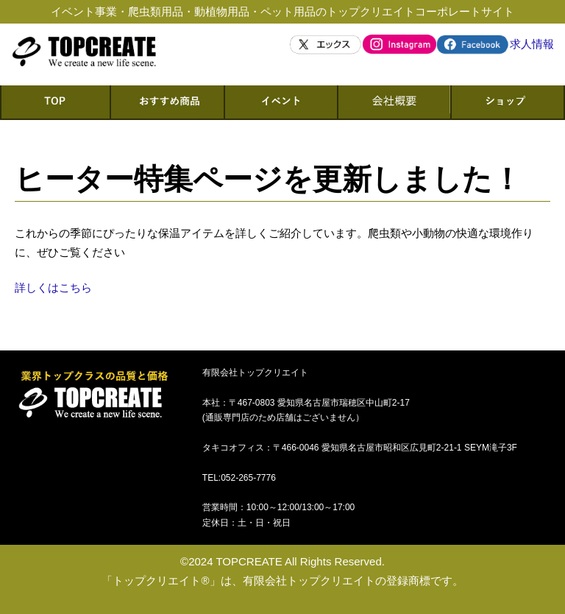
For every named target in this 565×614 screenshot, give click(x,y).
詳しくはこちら (53, 287)
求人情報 (532, 44)
